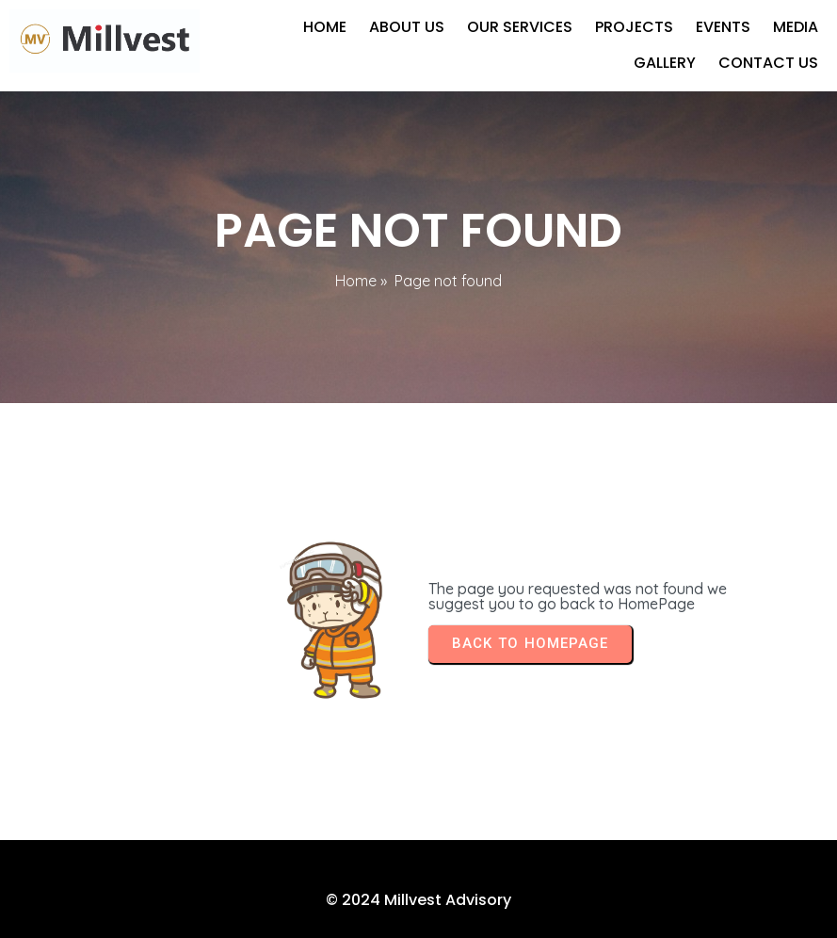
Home (356, 280)
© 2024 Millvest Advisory (418, 900)
